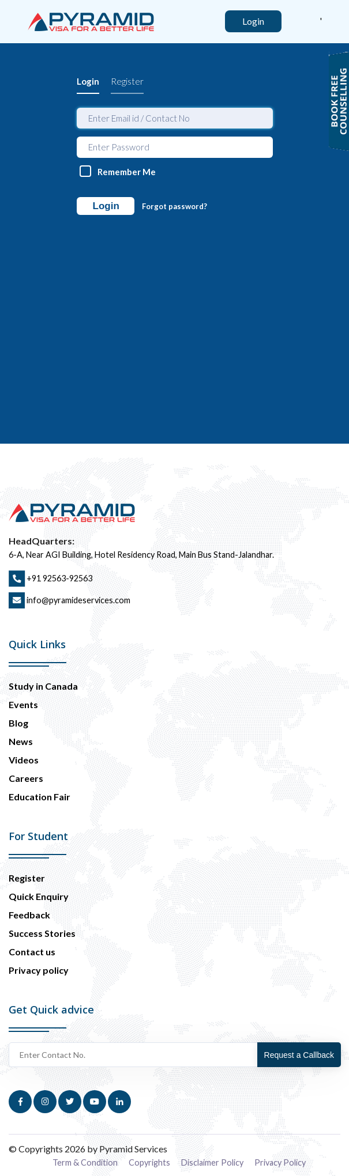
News (21, 741)
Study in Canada (43, 685)
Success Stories (42, 933)
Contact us (32, 951)
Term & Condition (85, 1162)
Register (127, 81)
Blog (18, 722)
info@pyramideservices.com (69, 600)
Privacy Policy (280, 1162)
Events (23, 704)
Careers (26, 778)
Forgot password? (174, 206)
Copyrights (149, 1162)
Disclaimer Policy (212, 1162)
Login (88, 81)
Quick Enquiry (39, 896)
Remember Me (126, 172)
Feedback (29, 914)
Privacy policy (39, 970)
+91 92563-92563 (50, 578)
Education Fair (39, 796)
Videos (24, 759)
